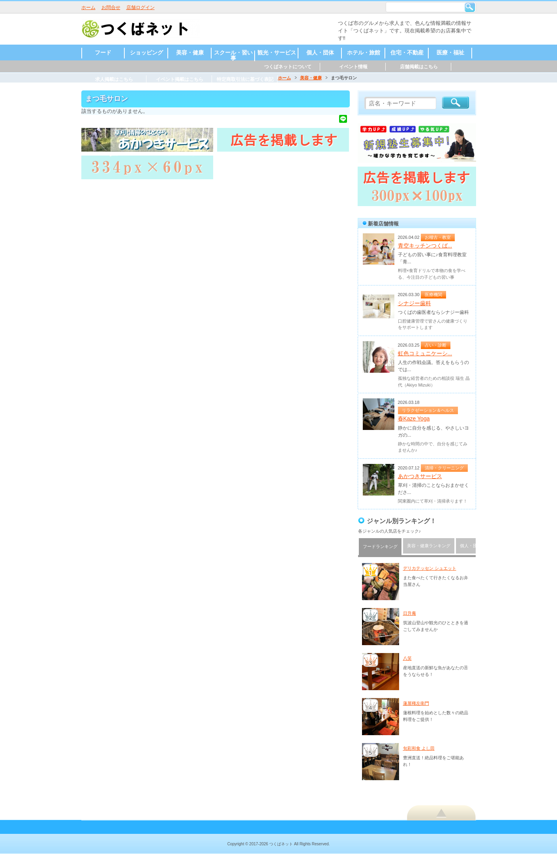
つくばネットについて (287, 66)
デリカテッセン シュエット (429, 568)
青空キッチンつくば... (425, 245)
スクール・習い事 (233, 55)
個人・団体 (320, 52)
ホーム (88, 7)
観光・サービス (276, 52)
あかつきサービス (420, 476)
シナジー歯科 (414, 303)
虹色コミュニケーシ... (425, 353)
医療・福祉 (450, 52)
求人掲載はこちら (114, 79)
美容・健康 (190, 52)
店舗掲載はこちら (419, 66)
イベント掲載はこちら (179, 79)
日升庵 (409, 613)
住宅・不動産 (407, 52)
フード (103, 52)
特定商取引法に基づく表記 (245, 79)
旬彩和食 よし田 (419, 748)
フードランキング (380, 546)
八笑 (407, 658)
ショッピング (146, 52)
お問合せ (110, 7)
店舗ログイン (140, 7)
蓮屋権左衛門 (416, 703)
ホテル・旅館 (363, 52)
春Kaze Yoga (414, 418)
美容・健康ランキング (428, 545)
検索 (470, 7)
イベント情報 (353, 66)
